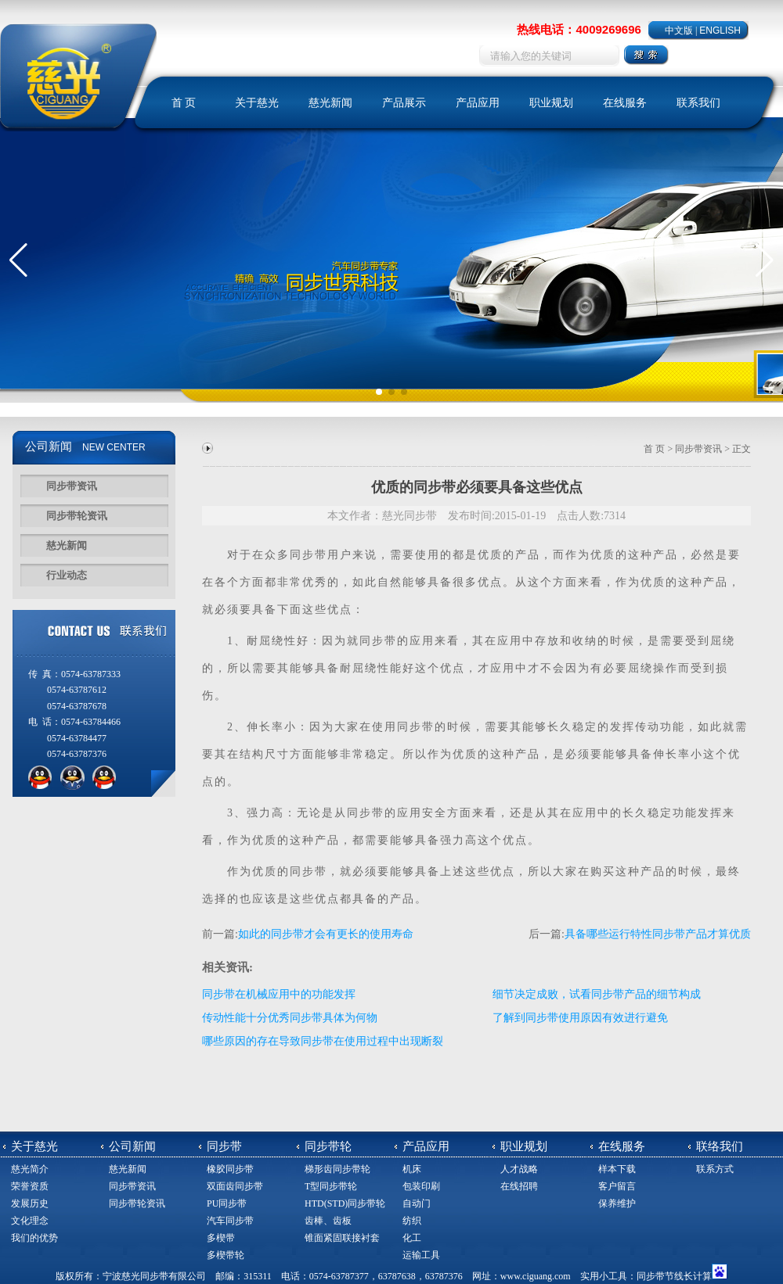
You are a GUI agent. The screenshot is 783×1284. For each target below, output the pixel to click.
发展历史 (30, 1203)
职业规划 (551, 103)
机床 (411, 1169)
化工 (411, 1237)
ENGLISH (720, 30)
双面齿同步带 (235, 1186)
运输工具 (421, 1255)
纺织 (411, 1220)
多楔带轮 (225, 1255)
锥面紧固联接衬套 (342, 1237)
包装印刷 (421, 1186)
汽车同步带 (230, 1220)
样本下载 (617, 1169)
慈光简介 (30, 1169)
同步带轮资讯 (76, 516)
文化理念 (30, 1220)
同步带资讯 (71, 486)
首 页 (184, 103)
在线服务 (625, 103)
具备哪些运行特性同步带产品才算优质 (658, 934)
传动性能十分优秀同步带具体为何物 (289, 1018)
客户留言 (617, 1186)
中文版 (679, 30)
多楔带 (221, 1237)
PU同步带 (227, 1203)
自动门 (416, 1203)
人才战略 (519, 1169)
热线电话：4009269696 (578, 29)
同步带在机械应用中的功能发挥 (278, 994)
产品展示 (404, 103)
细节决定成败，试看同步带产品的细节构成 (597, 994)
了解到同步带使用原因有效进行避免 (580, 1018)
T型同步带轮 (331, 1186)
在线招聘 (519, 1186)
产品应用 (478, 103)
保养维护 (617, 1203)
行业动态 (66, 575)
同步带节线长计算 (674, 1276)
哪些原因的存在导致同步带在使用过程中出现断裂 (322, 1041)
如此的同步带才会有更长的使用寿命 (325, 934)
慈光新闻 (330, 103)
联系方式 (715, 1169)
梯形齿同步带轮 (337, 1169)
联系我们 (698, 103)
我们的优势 (34, 1237)
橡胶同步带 (230, 1169)
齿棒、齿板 (328, 1220)
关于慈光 (257, 103)
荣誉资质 (30, 1186)
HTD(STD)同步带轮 (345, 1203)
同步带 (308, 555)
